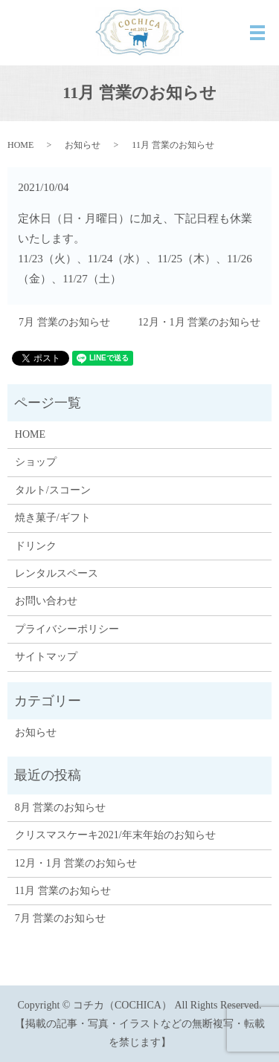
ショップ (36, 461)
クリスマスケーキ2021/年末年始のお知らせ (115, 835)
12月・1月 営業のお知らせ (199, 322)
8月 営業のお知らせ (60, 807)
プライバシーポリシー (67, 629)
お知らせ (82, 145)
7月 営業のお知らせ (64, 322)
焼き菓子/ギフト (53, 517)
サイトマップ (46, 656)
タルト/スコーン (53, 490)
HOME (20, 145)
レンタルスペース (56, 573)
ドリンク (36, 545)
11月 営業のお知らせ (63, 890)
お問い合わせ (46, 600)
